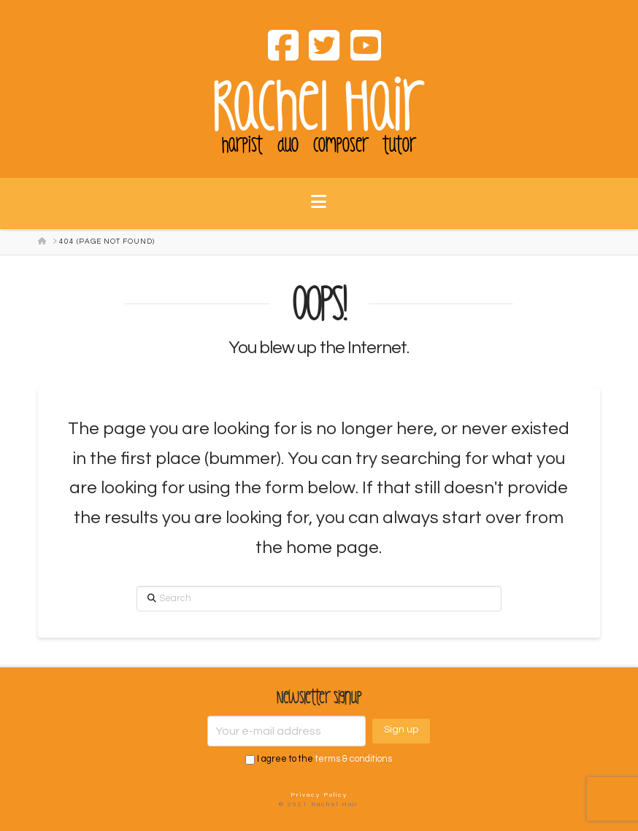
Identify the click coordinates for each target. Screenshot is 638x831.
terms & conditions (353, 760)
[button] (318, 211)
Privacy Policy (319, 795)
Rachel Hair (319, 107)
